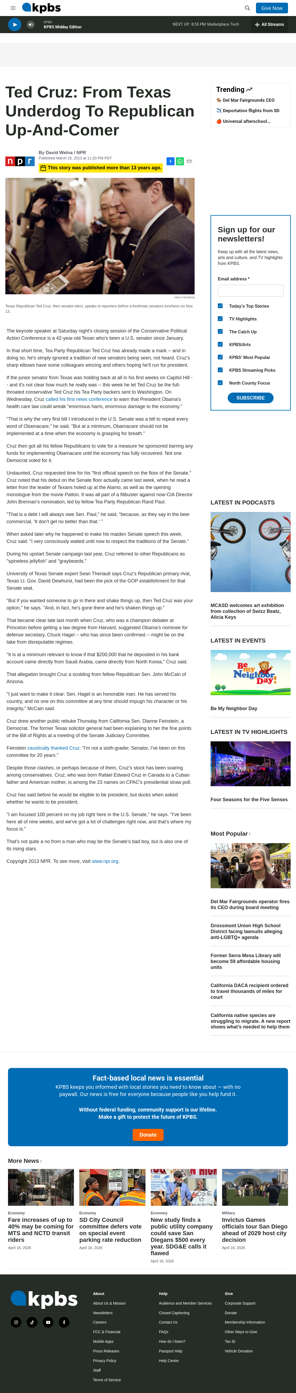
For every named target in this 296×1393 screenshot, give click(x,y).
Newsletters (103, 1313)
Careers (99, 1322)
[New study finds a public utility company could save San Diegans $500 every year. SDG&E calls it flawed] (184, 1187)
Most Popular (231, 833)
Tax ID (230, 1341)
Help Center (169, 1361)
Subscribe (250, 398)
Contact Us (168, 1322)
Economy (16, 1213)
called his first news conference (79, 399)
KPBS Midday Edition (62, 29)
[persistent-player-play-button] (14, 26)
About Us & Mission (109, 1303)
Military (228, 1213)
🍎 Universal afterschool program (241, 124)
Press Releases (106, 1351)
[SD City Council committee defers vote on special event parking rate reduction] (112, 1187)
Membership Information (245, 1322)
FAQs (163, 1332)
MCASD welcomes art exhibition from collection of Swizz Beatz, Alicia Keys (247, 611)
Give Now (272, 8)
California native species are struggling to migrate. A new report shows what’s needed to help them (250, 1021)
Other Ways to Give (241, 1332)
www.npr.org (105, 861)
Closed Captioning (174, 1313)
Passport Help (170, 1351)
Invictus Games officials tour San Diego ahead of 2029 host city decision (255, 1229)
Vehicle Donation (239, 1351)
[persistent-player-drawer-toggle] (269, 26)
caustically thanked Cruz (53, 748)
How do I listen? (172, 1341)
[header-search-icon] (247, 8)
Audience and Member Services (185, 1303)
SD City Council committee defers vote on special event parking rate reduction (110, 1229)
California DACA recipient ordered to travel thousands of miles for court (249, 991)
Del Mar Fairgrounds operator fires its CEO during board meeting (250, 904)
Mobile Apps (103, 1341)
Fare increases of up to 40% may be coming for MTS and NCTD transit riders (41, 1229)
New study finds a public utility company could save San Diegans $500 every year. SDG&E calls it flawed (182, 1236)
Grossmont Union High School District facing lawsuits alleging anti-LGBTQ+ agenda (246, 931)
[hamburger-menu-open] (13, 8)
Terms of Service (107, 1380)
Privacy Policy (104, 1361)
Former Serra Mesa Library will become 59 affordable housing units (246, 961)
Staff (97, 1370)
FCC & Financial (106, 1332)
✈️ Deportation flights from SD (247, 110)
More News (25, 1160)
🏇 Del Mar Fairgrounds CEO (245, 100)
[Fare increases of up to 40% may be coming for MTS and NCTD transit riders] (41, 1187)
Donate (148, 1135)
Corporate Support (240, 1303)
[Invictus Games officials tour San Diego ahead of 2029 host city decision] (255, 1187)
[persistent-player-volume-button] (30, 27)
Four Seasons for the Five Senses (249, 799)
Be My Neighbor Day (234, 708)
